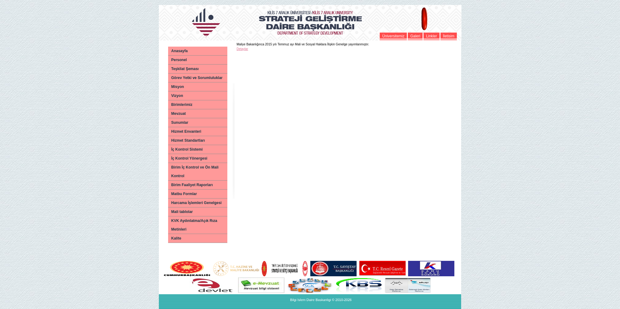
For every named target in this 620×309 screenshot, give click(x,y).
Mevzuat (178, 113)
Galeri (415, 36)
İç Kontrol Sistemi (187, 149)
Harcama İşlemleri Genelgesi (196, 203)
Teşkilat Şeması (185, 69)
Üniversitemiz (393, 36)
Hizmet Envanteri (186, 131)
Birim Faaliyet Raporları (192, 185)
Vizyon (177, 96)
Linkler (431, 36)
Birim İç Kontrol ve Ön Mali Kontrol (194, 171)
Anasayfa (179, 51)
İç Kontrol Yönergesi (189, 158)
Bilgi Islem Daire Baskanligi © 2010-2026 (320, 300)
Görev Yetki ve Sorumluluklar (197, 78)
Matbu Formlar (184, 194)
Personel (179, 60)
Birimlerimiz (181, 104)
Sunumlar (179, 122)
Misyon (177, 87)
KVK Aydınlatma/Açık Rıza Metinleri (194, 225)
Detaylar (242, 49)
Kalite (176, 238)
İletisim (448, 36)
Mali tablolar (182, 212)
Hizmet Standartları (188, 140)
